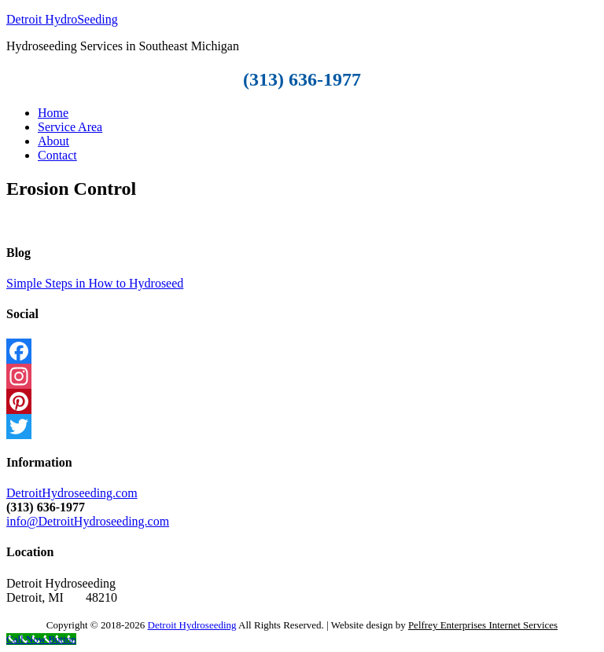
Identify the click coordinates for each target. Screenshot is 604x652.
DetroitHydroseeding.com (72, 493)
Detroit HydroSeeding (62, 19)
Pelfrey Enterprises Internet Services (483, 625)
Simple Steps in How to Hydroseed (94, 283)
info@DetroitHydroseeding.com (87, 521)
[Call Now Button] (41, 639)
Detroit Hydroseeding (192, 625)
